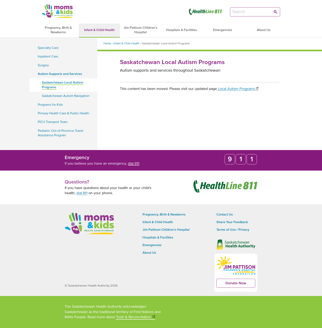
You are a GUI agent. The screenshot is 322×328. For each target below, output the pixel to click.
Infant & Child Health (126, 43)
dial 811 (81, 193)
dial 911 (133, 163)
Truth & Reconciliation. (135, 317)
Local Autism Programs (237, 89)
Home (107, 43)
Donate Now (240, 284)
